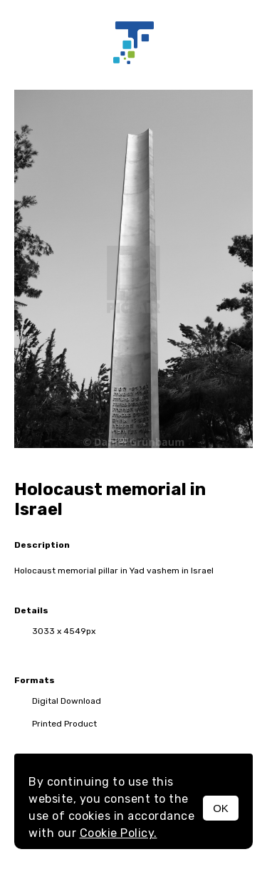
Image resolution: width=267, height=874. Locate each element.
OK (221, 808)
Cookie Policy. (118, 833)
